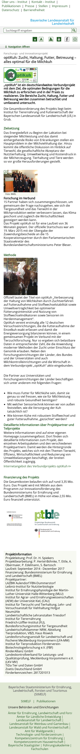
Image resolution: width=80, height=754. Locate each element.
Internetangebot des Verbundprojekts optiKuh (37, 466)
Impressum (60, 6)
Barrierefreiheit (34, 10)
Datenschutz (10, 10)
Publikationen (11, 6)
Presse (29, 6)
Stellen (43, 6)
